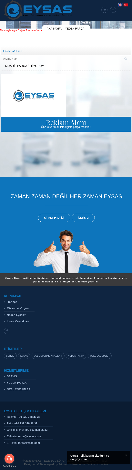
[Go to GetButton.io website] (9, 466)
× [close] (126, 455)
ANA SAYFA (54, 28)
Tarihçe (12, 301)
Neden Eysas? (16, 314)
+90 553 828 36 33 (36, 429)
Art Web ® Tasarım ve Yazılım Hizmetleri (66, 464)
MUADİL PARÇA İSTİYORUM (24, 66)
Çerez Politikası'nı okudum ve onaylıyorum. (89, 457)
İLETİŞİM (83, 217)
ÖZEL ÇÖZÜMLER (18, 389)
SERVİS (12, 376)
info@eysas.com (29, 442)
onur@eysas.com (29, 436)
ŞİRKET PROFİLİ (54, 217)
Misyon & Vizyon (18, 308)
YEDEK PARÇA (75, 28)
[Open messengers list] (9, 459)
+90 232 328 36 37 (28, 416)
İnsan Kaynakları (18, 321)
